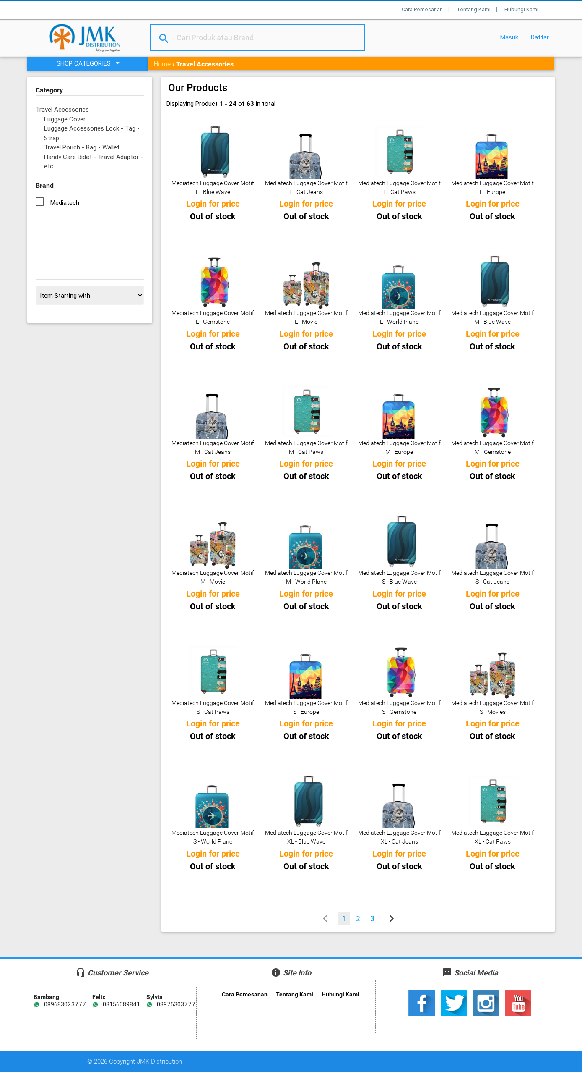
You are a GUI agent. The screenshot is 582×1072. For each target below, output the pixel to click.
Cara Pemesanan (422, 9)
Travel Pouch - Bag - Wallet (82, 147)
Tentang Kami (474, 9)
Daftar (540, 37)
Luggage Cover (65, 119)
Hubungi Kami (521, 9)
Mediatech (64, 203)
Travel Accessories (62, 109)
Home (162, 64)
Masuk (509, 37)
